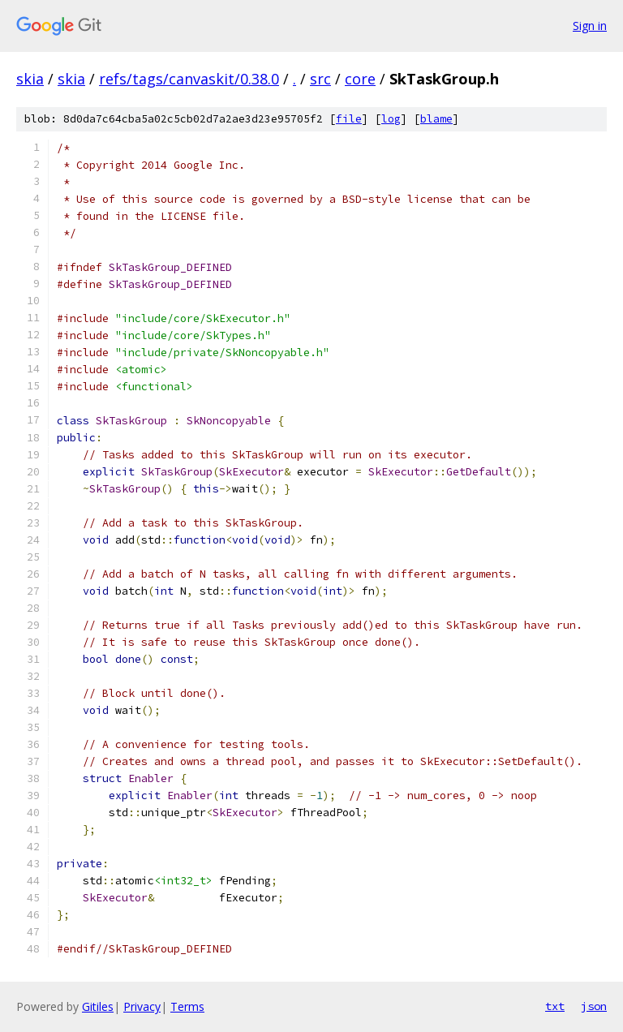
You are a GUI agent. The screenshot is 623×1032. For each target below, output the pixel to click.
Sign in (590, 25)
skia (30, 78)
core (360, 78)
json (594, 1006)
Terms (187, 1006)
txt (555, 1006)
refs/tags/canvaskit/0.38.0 (189, 78)
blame (436, 119)
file (349, 119)
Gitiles (98, 1006)
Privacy (142, 1006)
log (391, 119)
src (320, 78)
